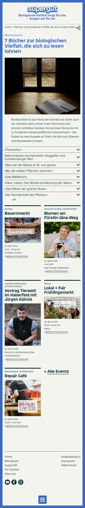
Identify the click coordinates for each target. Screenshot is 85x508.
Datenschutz (69, 465)
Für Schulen (12, 469)
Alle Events (58, 371)
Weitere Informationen (17, 256)
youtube (7, 482)
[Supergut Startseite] (43, 13)
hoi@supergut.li (70, 456)
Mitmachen (11, 461)
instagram (20, 482)
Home (8, 27)
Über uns (10, 474)
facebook (14, 482)
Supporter (11, 465)
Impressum (68, 461)
